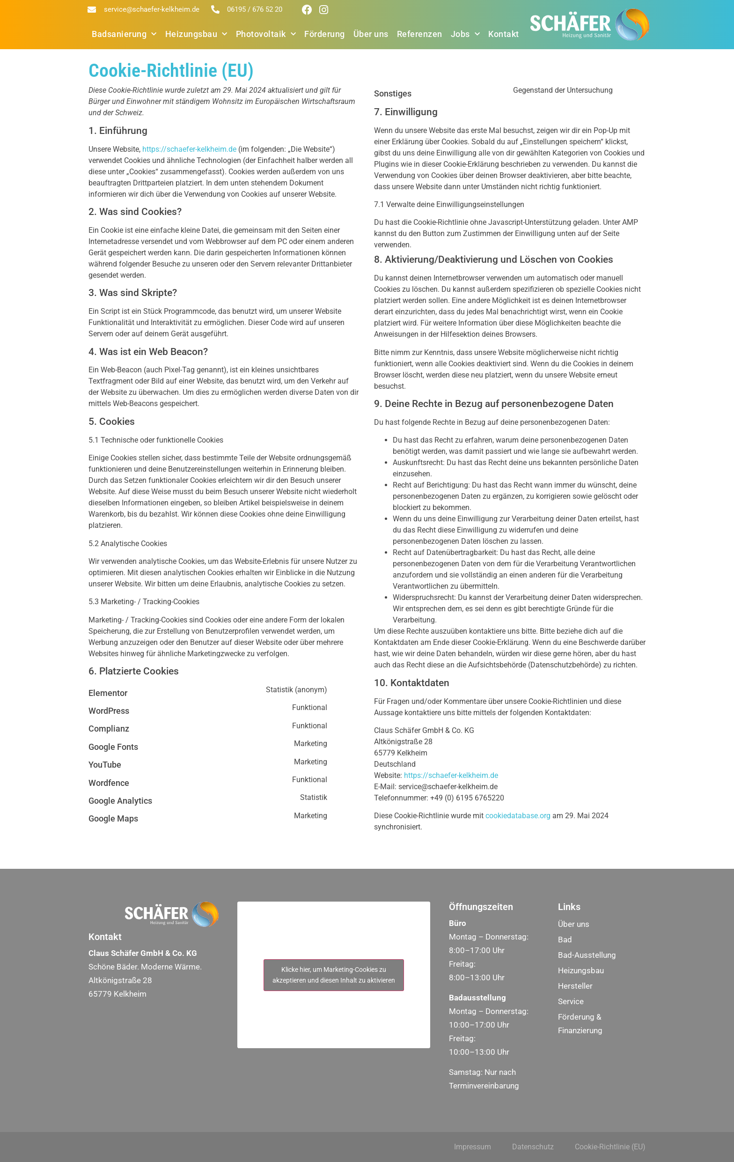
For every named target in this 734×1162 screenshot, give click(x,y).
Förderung (324, 34)
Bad (565, 939)
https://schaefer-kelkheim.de (189, 149)
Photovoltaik (266, 34)
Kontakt (503, 34)
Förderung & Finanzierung (580, 1023)
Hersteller (575, 986)
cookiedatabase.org (517, 815)
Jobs (465, 34)
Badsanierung (124, 34)
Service (571, 1001)
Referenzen (419, 34)
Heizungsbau (196, 34)
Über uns (371, 34)
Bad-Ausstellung (587, 955)
